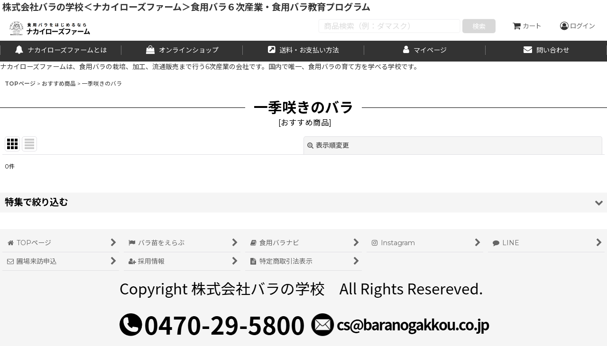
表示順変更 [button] (328, 145)
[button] (303, 202)
